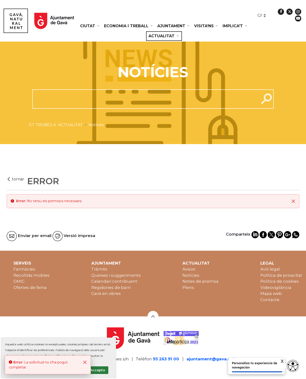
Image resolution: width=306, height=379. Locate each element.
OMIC (19, 281)
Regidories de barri (111, 287)
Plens (188, 287)
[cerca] (144, 98)
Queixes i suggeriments (116, 275)
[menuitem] (90, 26)
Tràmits (99, 269)
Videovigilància (275, 287)
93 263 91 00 (166, 359)
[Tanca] (293, 201)
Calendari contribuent (114, 281)
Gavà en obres (106, 293)
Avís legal (270, 269)
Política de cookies (279, 281)
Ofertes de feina (30, 287)
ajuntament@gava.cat (210, 359)
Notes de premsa (200, 281)
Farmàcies (24, 269)
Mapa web (271, 293)
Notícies (190, 275)
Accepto (97, 370)
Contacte (269, 299)
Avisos (188, 269)
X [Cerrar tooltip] (278, 362)
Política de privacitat (281, 275)
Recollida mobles (31, 275)
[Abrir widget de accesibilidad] (293, 366)
